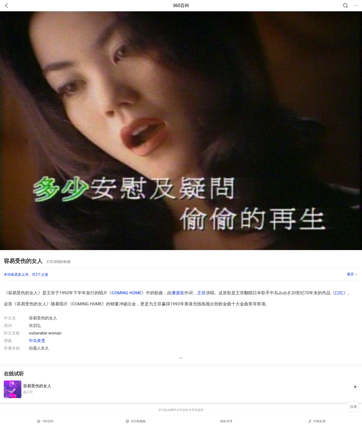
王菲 (201, 292)
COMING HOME (126, 292)
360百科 (181, 5)
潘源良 (177, 292)
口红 (339, 292)
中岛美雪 (37, 340)
